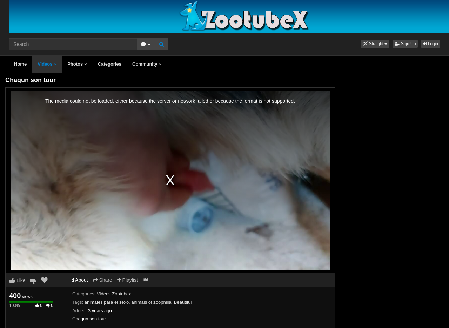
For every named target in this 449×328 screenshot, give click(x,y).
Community (146, 64)
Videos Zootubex (114, 293)
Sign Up (405, 43)
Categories (109, 64)
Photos (77, 64)
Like (17, 280)
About (80, 280)
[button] (375, 44)
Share (102, 280)
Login (430, 43)
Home (20, 64)
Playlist (127, 280)
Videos (47, 64)
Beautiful (183, 302)
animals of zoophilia (151, 302)
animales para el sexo (107, 302)
